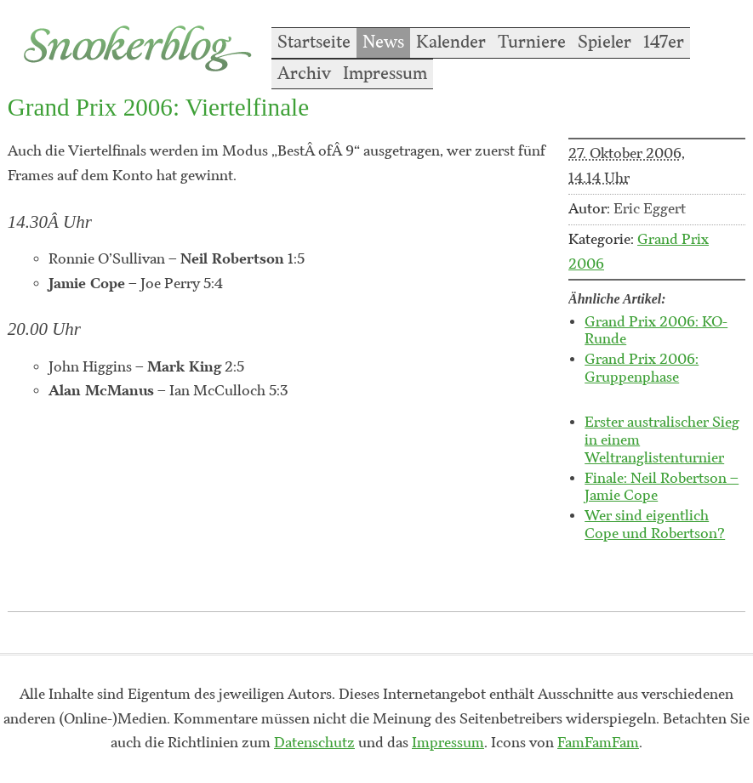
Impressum (385, 74)
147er (663, 42)
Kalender (451, 42)
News (383, 42)
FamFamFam (598, 743)
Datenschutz (314, 743)
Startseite (314, 42)
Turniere (532, 42)
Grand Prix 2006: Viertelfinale (158, 107)
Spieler (604, 42)
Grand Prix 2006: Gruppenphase (642, 368)
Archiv (304, 74)
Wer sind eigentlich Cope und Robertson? (655, 525)
